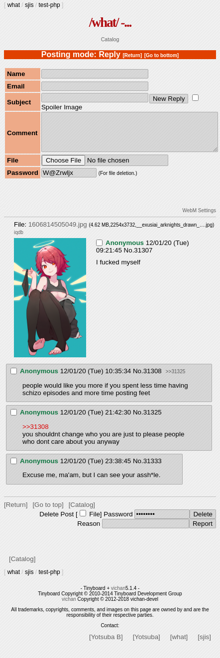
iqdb (18, 240)
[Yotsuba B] (106, 644)
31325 (152, 419)
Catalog (110, 39)
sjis (29, 4)
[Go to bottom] (161, 55)
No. (129, 257)
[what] (179, 644)
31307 (143, 257)
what (13, 4)
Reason (88, 531)
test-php (49, 4)
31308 (152, 378)
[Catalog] (82, 512)
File (94, 521)
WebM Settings (199, 218)
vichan (118, 595)
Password (118, 521)
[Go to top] (47, 512)
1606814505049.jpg (57, 232)
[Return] (132, 55)
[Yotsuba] (146, 644)
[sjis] (204, 644)
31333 (152, 468)
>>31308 (35, 434)
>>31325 (176, 379)
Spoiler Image (61, 107)
